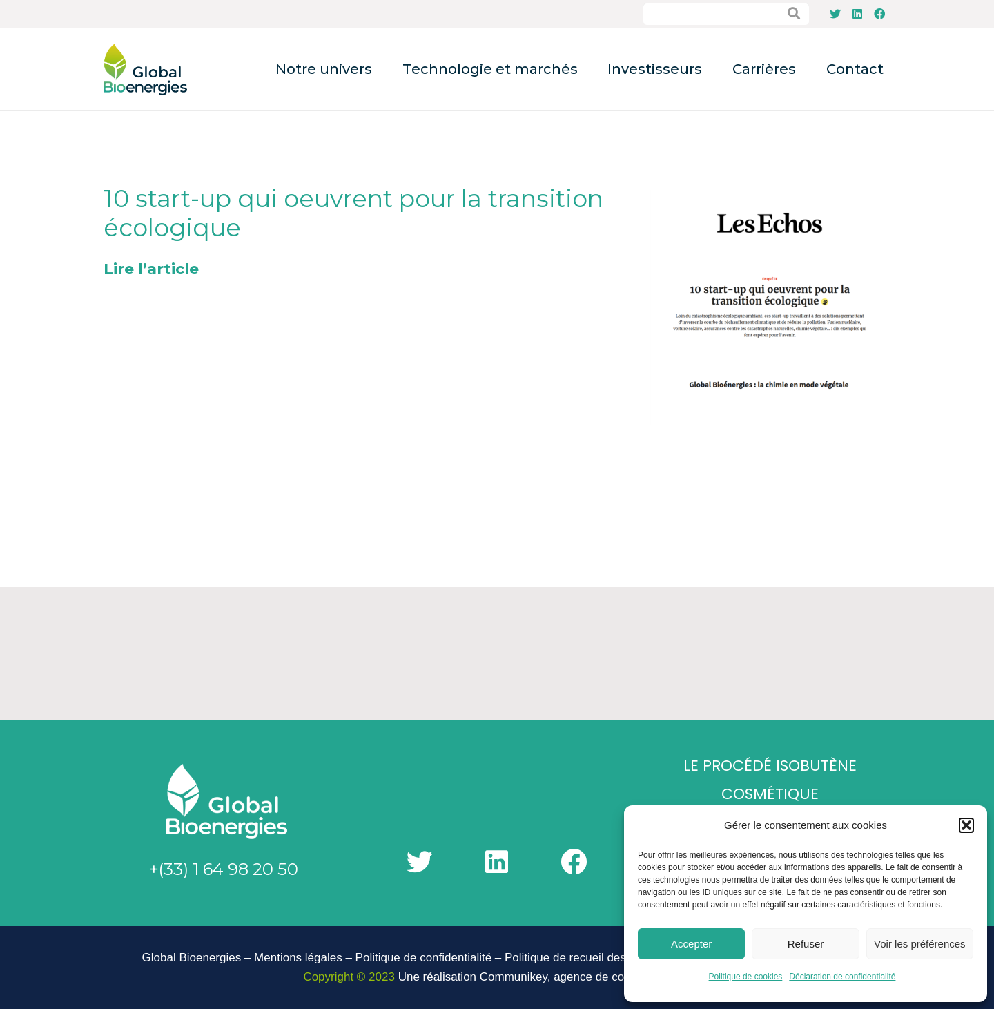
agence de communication (622, 976)
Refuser (806, 944)
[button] (966, 825)
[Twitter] (835, 14)
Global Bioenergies (192, 957)
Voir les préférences (920, 944)
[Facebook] (879, 14)
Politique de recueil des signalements (602, 957)
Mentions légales (298, 957)
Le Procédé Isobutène (770, 765)
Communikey (513, 976)
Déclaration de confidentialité (842, 976)
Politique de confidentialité (423, 957)
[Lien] (145, 69)
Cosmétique (770, 794)
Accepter (691, 944)
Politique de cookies (746, 976)
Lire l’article (151, 269)
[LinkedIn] (857, 14)
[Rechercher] (794, 13)
